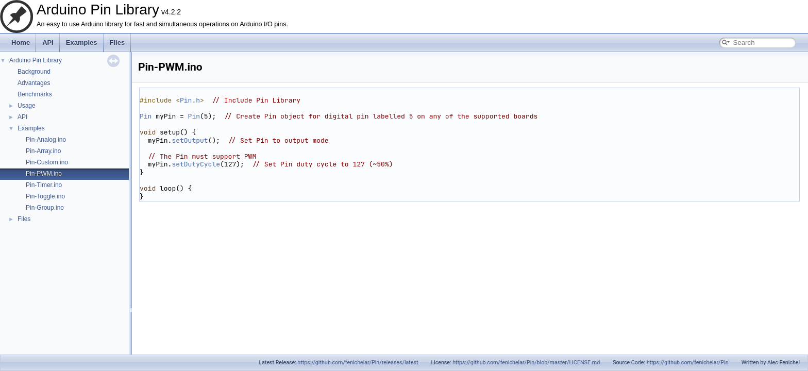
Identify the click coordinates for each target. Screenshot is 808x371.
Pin (146, 116)
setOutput (190, 140)
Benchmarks (35, 94)
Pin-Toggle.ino (45, 196)
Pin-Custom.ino (47, 162)
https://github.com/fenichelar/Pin (688, 362)
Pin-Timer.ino (44, 185)
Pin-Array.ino (43, 151)
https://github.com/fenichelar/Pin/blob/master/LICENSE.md (526, 362)
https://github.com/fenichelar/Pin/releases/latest (357, 362)
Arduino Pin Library (35, 60)
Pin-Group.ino (45, 207)
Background (34, 71)
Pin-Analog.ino (46, 139)
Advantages (34, 83)
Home (20, 42)
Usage (27, 105)
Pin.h (190, 100)
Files (117, 42)
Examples (81, 42)
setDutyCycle (196, 164)
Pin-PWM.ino (44, 173)
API (48, 42)
